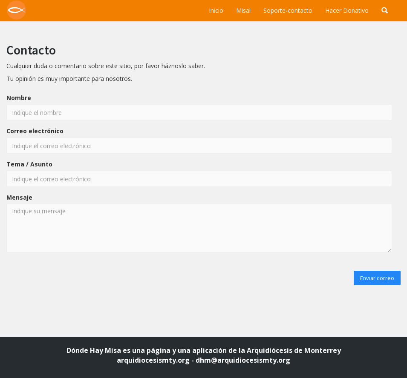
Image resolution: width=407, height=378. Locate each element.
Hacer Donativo (347, 10)
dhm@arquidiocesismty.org (243, 360)
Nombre (18, 98)
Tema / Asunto (29, 164)
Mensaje (19, 197)
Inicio (216, 10)
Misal (243, 10)
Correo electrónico (35, 131)
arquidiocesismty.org (153, 360)
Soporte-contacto (287, 10)
